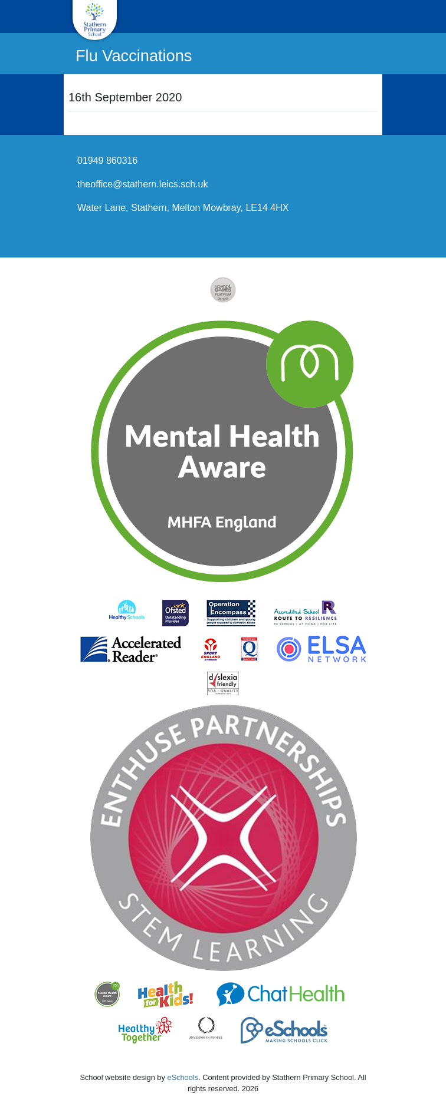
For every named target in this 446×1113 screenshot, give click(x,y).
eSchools (182, 1077)
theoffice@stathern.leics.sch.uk (142, 184)
